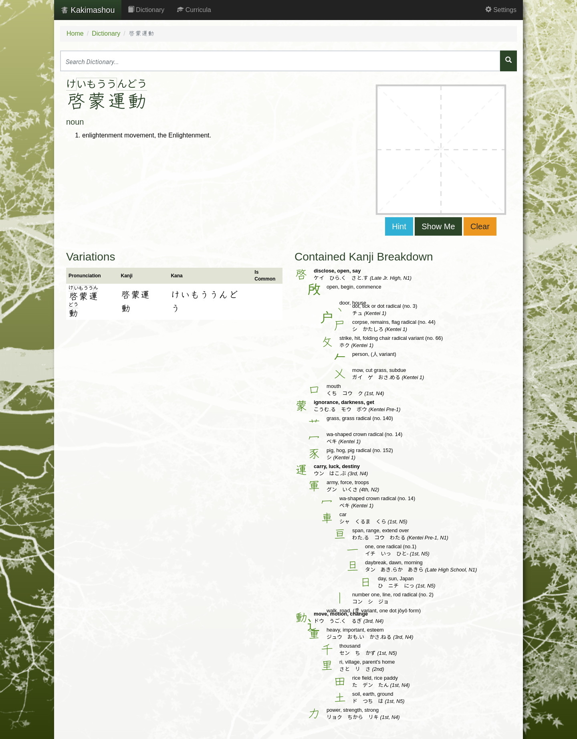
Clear (480, 226)
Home (75, 33)
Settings (500, 9)
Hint (399, 226)
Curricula (194, 9)
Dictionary (146, 9)
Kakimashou (88, 10)
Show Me (438, 226)
